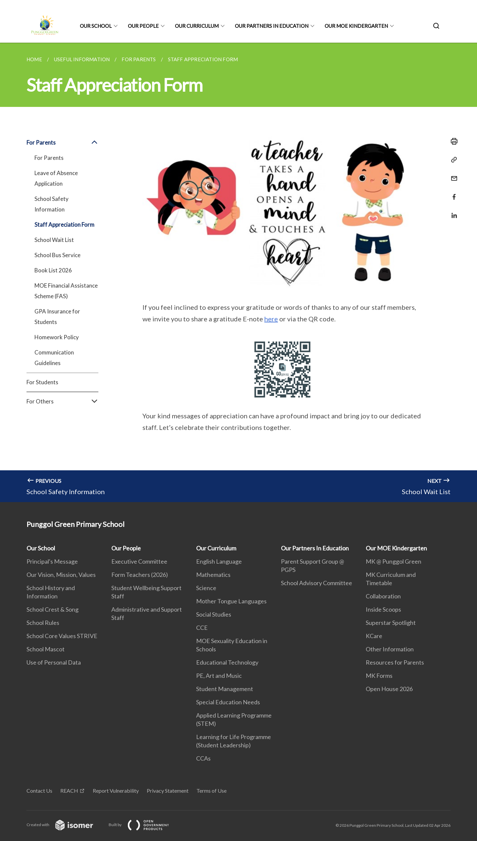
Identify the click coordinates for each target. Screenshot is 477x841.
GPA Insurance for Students (57, 316)
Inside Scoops (383, 609)
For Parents (62, 142)
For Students (42, 382)
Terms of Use (211, 790)
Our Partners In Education (271, 26)
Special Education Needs (228, 702)
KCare (374, 635)
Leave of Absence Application (56, 178)
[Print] (452, 141)
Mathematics (213, 574)
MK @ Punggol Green (393, 561)
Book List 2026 (53, 270)
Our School (96, 26)
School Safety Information (51, 204)
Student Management (224, 688)
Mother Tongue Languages (231, 601)
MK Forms (379, 675)
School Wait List (54, 239)
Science (206, 587)
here (271, 319)
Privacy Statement (167, 790)
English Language (219, 561)
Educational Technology (227, 662)
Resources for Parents (395, 662)
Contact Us (39, 790)
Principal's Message (52, 561)
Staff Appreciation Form (64, 224)
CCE (202, 627)
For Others (62, 401)
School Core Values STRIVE (61, 635)
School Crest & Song (52, 609)
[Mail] (452, 174)
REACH (69, 790)
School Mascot (45, 649)
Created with (65, 824)
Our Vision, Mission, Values (61, 574)
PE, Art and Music (219, 675)
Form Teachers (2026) (139, 574)
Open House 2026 (389, 688)
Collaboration (383, 596)
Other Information (390, 649)
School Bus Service (57, 255)
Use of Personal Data (53, 662)
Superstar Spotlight (391, 622)
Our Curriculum (197, 26)
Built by (144, 824)
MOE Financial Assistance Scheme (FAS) (66, 291)
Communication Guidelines (54, 357)
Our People (143, 26)
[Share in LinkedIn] (452, 211)
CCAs (203, 758)
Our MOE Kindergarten (356, 26)
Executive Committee (139, 561)
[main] (238, 272)
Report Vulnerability (116, 790)
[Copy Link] (452, 160)
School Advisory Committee (316, 582)
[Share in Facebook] (452, 193)
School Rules (42, 622)
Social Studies (213, 614)
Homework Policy (56, 337)
